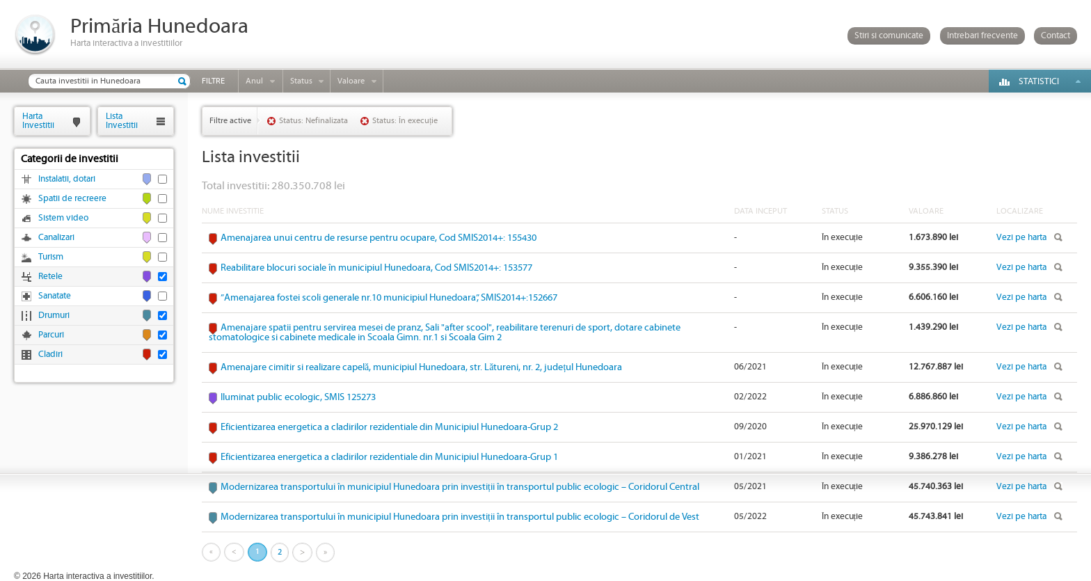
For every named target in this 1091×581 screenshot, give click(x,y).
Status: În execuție (405, 120)
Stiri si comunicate (888, 36)
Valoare (351, 81)
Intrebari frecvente (982, 36)
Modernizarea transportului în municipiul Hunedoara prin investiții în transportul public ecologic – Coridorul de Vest (460, 517)
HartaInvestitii (38, 120)
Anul (254, 81)
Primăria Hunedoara (159, 26)
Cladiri (50, 354)
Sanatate (54, 296)
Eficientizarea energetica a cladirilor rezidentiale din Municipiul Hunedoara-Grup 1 (389, 457)
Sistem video (63, 218)
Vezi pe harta (1021, 237)
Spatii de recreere (72, 198)
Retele (50, 276)
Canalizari (56, 237)
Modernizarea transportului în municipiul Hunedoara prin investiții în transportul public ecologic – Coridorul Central (460, 487)
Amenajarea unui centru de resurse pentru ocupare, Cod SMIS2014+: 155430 (378, 238)
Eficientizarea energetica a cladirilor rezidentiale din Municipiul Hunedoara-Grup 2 (389, 427)
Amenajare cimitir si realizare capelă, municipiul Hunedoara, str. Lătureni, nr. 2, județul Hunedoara (421, 367)
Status (301, 81)
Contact (1055, 36)
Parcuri (51, 335)
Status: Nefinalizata (313, 120)
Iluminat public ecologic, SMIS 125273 (298, 397)
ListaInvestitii (122, 120)
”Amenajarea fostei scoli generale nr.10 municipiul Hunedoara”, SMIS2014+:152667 (389, 298)
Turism (50, 257)
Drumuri (54, 315)
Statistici (1039, 82)
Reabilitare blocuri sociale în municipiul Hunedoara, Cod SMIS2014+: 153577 (376, 268)
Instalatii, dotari (66, 179)
